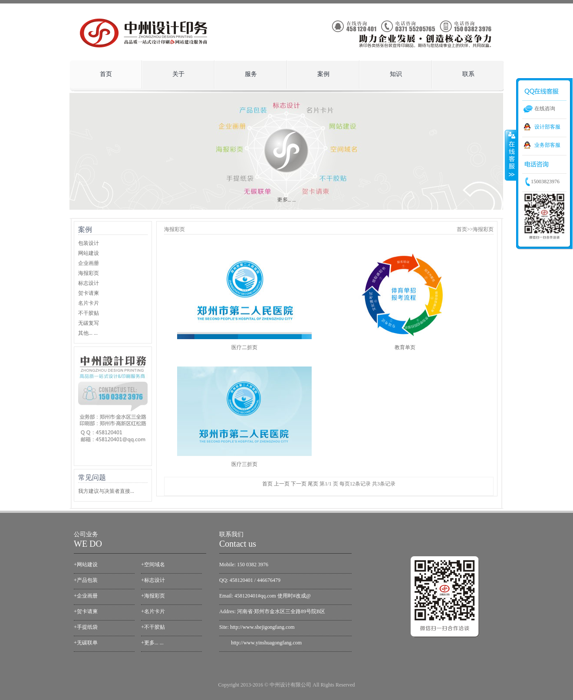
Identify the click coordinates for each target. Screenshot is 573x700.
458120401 (241, 580)
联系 (468, 74)
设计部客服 (547, 127)
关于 (176, 71)
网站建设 (88, 253)
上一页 (282, 484)
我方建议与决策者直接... (106, 491)
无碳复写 (88, 323)
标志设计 (88, 283)
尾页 (313, 484)
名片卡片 (88, 303)
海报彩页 (88, 273)
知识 (393, 71)
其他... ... (88, 333)
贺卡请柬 (88, 293)
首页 (106, 74)
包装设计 (88, 243)
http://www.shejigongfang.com (262, 627)
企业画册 (88, 263)
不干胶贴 (88, 313)
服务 (248, 71)
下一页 (298, 484)
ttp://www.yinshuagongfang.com (268, 643)
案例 (321, 71)
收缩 (511, 155)
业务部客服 (547, 145)
